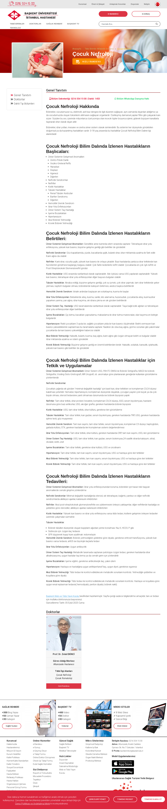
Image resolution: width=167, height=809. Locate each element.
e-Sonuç (36, 747)
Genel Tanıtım (22, 94)
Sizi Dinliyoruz (40, 769)
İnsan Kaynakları (66, 762)
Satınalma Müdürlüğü (68, 766)
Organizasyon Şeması (16, 783)
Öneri (35, 782)
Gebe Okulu (11, 790)
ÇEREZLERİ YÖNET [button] (97, 799)
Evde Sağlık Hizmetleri (42, 763)
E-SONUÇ (146, 14)
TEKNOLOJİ (83, 20)
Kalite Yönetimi (13, 763)
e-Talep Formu (39, 753)
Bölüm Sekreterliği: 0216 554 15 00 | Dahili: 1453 (74, 98)
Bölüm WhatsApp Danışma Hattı (132, 98)
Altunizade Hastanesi (63, 664)
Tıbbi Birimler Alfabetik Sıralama (99, 49)
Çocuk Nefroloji (63, 675)
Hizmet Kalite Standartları (17, 760)
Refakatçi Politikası (15, 777)
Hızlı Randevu (88, 62)
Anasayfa (76, 49)
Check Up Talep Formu (43, 760)
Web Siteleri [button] (122, 725)
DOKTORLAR (32, 20)
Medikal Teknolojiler (67, 750)
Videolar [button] (64, 725)
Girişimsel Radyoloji (94, 743)
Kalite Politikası (13, 757)
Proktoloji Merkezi (93, 760)
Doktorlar (19, 99)
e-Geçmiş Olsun (40, 750)
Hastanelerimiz (13, 747)
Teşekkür (37, 779)
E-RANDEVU (113, 14)
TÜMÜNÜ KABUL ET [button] (153, 799)
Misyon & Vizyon (14, 750)
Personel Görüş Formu (17, 787)
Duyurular (136, 1)
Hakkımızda (12, 743)
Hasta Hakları (12, 780)
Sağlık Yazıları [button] (11, 725)
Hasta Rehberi (13, 773)
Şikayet (36, 786)
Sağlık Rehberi (65, 743)
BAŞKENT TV (68, 20)
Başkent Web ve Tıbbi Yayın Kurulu (62, 596)
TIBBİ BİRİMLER (16, 20)
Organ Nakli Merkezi (94, 757)
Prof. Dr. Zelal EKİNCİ (64, 654)
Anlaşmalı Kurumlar (121, 1)
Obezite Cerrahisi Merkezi (96, 753)
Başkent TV (64, 747)
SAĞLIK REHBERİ (50, 20)
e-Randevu (37, 743)
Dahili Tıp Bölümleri (24, 103)
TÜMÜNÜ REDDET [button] (125, 799)
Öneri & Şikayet (102, 1)
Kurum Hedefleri (14, 753)
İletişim (146, 1)
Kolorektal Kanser (93, 750)
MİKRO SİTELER (122, 706)
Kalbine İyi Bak (92, 747)
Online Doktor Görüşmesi (44, 757)
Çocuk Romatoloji (63, 678)
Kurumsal (88, 1)
